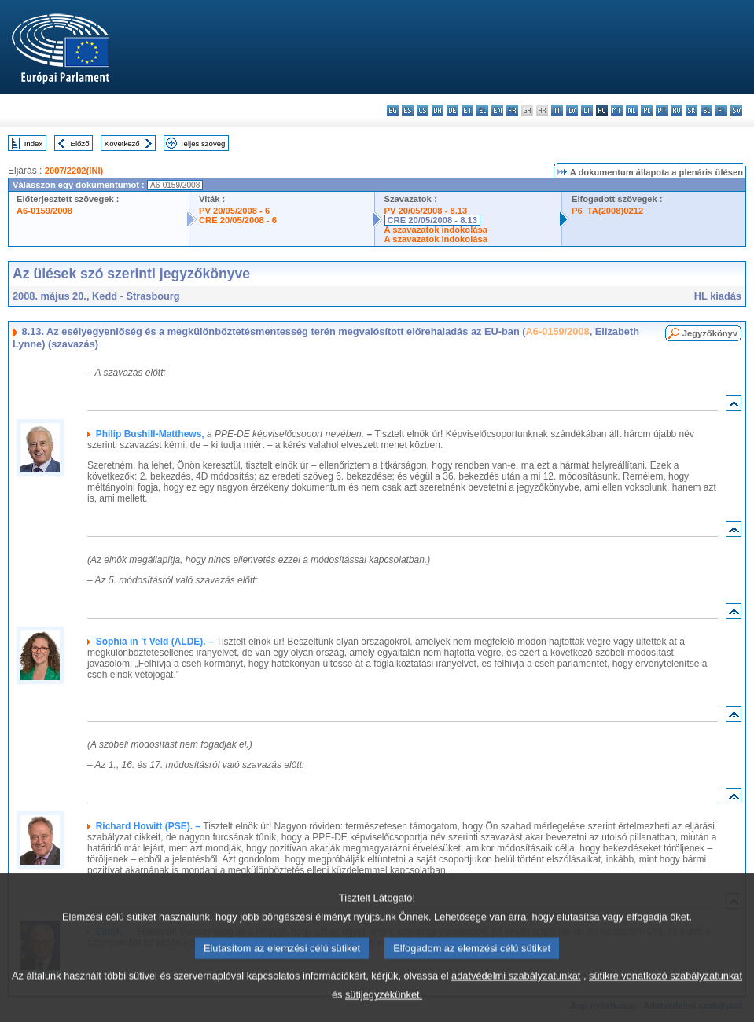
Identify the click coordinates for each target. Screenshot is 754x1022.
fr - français (512, 110)
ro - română (676, 110)
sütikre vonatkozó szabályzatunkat (665, 994)
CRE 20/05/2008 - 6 (238, 220)
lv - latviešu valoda (572, 110)
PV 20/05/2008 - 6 (234, 210)
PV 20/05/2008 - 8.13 (426, 210)
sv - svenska (736, 110)
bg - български (393, 110)
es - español (408, 110)
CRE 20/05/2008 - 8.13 (432, 220)
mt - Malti (617, 110)
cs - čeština (422, 110)
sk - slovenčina (691, 110)
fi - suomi (721, 110)
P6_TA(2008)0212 (607, 210)
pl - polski (647, 110)
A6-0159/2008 (44, 210)
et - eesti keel (467, 110)
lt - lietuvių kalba (587, 110)
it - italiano (557, 110)
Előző (80, 143)
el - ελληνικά (482, 110)
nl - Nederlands (632, 110)
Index (33, 143)
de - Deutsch (452, 110)
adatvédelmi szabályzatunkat (515, 994)
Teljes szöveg (203, 143)
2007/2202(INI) (74, 170)
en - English (497, 110)
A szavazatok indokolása (435, 229)
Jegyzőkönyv (709, 333)
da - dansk (437, 110)
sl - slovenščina (706, 110)
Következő (122, 143)
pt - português (662, 110)
